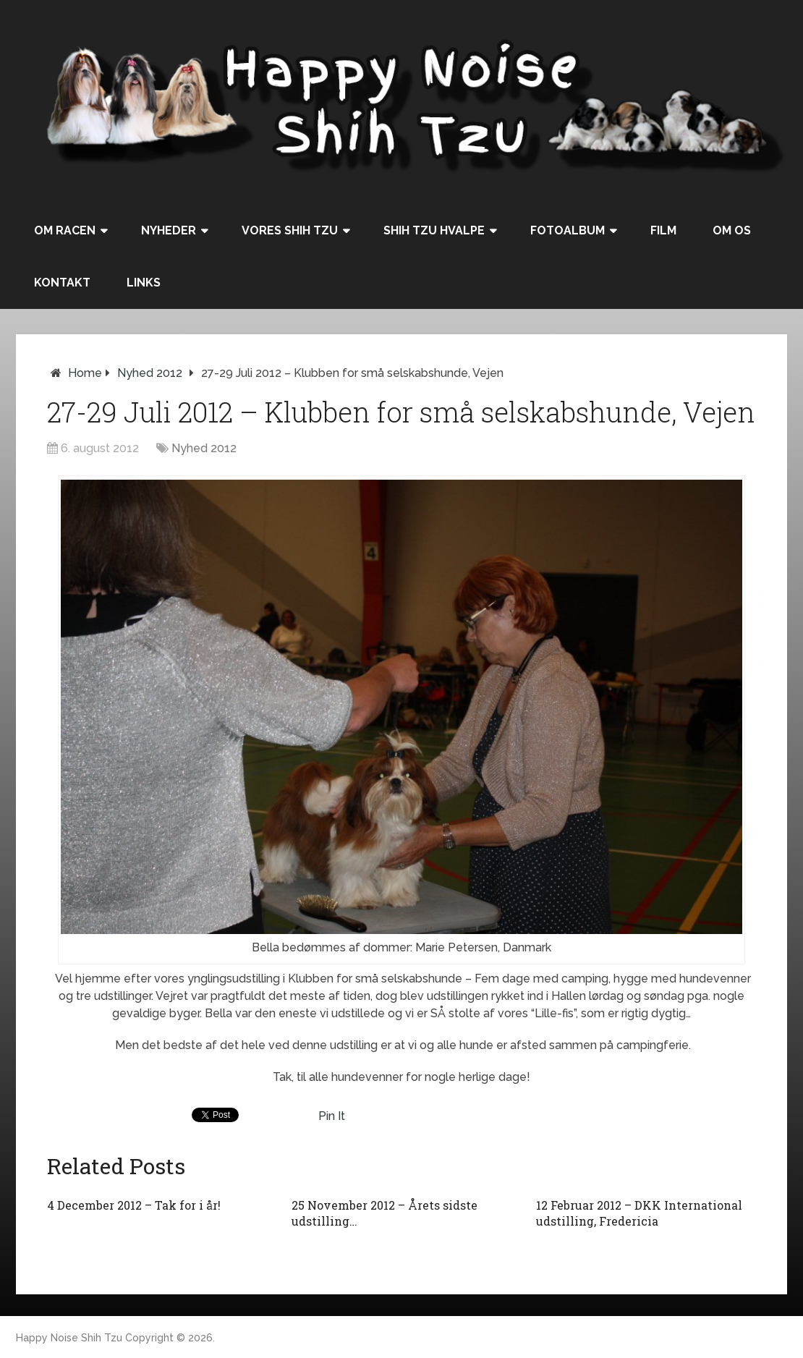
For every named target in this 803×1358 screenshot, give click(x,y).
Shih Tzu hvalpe (434, 230)
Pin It (331, 1116)
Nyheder (168, 230)
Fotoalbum (567, 230)
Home (85, 373)
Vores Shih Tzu (290, 230)
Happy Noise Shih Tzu (69, 1338)
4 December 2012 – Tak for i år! (134, 1205)
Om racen (64, 230)
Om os (732, 230)
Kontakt (62, 282)
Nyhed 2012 (149, 373)
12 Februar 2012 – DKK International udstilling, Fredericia (639, 1212)
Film (663, 230)
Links (144, 282)
